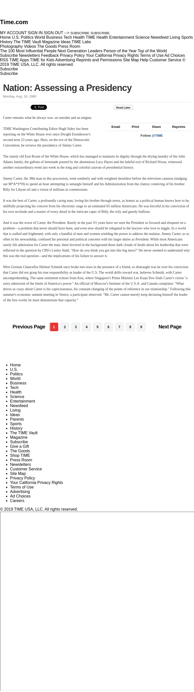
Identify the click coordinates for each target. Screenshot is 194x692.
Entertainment (22, 401)
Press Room (21, 460)
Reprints (176, 132)
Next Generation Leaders (79, 51)
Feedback (50, 55)
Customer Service (165, 60)
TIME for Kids (42, 60)
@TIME (157, 141)
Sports (16, 424)
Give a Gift (19, 446)
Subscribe (9, 55)
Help (144, 60)
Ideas (15, 415)
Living (15, 410)
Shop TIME (20, 455)
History (16, 428)
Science (17, 396)
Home (15, 365)
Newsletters (29, 55)
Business (18, 383)
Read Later (126, 107)
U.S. (14, 369)
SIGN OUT (53, 33)
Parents (17, 419)
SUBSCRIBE (80, 33)
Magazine (18, 437)
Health (16, 392)
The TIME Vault (24, 433)
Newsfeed (19, 406)
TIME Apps (19, 60)
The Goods (20, 451)
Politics (16, 374)
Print (133, 132)
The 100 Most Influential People (28, 51)
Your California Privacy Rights (112, 55)
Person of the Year (120, 51)
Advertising (65, 60)
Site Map (131, 60)
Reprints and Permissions (99, 60)
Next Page (170, 326)
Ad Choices (176, 55)
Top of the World (152, 51)
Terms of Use (151, 55)
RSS (4, 60)
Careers (17, 501)
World (15, 378)
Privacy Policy (72, 55)
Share (154, 132)
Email (113, 132)
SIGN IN (35, 33)
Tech (14, 387)
